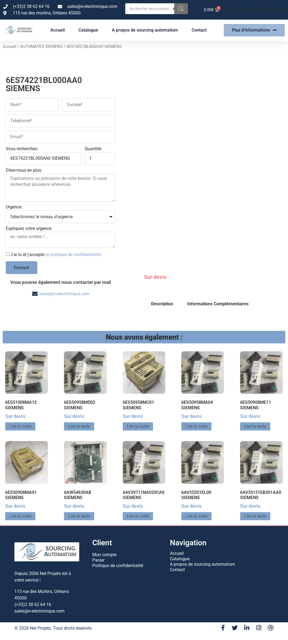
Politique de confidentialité (117, 565)
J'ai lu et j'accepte (56, 254)
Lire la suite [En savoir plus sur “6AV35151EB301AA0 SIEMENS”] (255, 516)
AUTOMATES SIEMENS (41, 46)
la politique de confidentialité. (73, 254)
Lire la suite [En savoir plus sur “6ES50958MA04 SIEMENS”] (196, 426)
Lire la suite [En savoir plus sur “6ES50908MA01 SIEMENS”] (20, 516)
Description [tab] (162, 303)
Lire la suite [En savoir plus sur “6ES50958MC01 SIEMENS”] (138, 426)
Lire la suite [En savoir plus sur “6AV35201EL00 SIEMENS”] (196, 516)
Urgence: (14, 207)
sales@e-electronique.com (64, 293)
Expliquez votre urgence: (29, 228)
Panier (98, 560)
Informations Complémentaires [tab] (218, 303)
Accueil (57, 30)
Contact (199, 30)
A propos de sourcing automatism (145, 30)
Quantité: (93, 149)
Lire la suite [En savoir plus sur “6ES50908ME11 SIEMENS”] (255, 426)
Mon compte (104, 554)
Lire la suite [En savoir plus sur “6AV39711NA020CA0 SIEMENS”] (138, 516)
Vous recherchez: (22, 149)
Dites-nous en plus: (24, 170)
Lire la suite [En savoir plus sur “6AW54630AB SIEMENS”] (79, 516)
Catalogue (88, 30)
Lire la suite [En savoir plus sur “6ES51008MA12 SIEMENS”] (20, 426)
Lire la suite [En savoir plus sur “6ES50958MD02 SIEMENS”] (79, 426)
